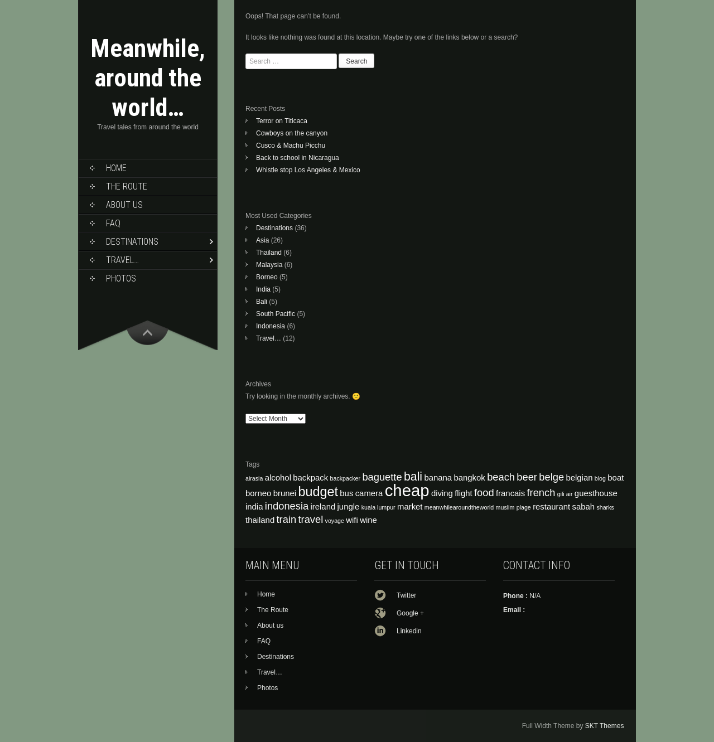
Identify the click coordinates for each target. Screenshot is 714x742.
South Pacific (275, 314)
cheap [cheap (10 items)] (407, 490)
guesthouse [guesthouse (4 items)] (596, 493)
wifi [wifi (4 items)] (352, 520)
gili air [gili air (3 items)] (565, 494)
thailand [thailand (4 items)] (259, 520)
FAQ (113, 223)
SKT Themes (604, 726)
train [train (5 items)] (287, 519)
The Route (126, 186)
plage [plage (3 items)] (524, 507)
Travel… (122, 260)
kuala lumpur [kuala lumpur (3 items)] (378, 507)
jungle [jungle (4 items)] (348, 506)
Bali (261, 301)
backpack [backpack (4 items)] (310, 477)
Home (116, 168)
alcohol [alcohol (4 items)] (278, 477)
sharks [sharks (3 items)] (605, 507)
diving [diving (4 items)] (442, 493)
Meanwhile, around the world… (147, 77)
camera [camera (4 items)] (369, 493)
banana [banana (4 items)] (438, 477)
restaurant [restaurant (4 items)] (551, 506)
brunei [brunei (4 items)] (284, 493)
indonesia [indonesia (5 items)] (286, 506)
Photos (121, 278)
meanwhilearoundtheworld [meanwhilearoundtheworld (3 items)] (459, 507)
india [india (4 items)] (254, 506)
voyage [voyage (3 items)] (334, 520)
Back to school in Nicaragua (297, 158)
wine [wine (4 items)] (368, 520)
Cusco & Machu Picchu (290, 145)
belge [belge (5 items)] (551, 477)
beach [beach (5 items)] (501, 477)
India (263, 289)
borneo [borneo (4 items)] (258, 493)
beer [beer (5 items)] (527, 477)
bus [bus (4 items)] (346, 493)
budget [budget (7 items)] (318, 491)
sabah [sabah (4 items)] (583, 506)
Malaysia (269, 265)
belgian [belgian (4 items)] (579, 477)
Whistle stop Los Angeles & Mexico (308, 170)
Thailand (269, 252)
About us (124, 205)
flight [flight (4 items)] (463, 493)
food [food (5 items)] (484, 492)
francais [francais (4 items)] (510, 493)
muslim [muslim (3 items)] (505, 507)
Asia (262, 240)
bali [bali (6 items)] (413, 476)
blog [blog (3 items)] (600, 478)
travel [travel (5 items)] (310, 519)
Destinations (132, 241)
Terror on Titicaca (281, 121)
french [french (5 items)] (541, 492)
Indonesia (270, 326)
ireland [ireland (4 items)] (323, 506)
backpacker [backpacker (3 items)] (345, 478)
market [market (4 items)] (410, 506)
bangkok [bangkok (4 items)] (469, 477)
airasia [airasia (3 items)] (254, 478)
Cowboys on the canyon (291, 133)
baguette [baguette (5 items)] (382, 477)
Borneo (267, 277)
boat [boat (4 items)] (615, 477)
